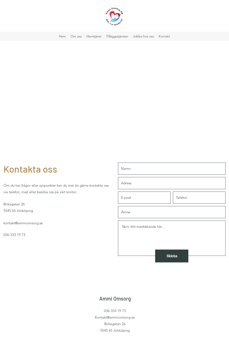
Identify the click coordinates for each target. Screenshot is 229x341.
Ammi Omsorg (115, 298)
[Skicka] (171, 256)
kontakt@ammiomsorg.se (23, 223)
